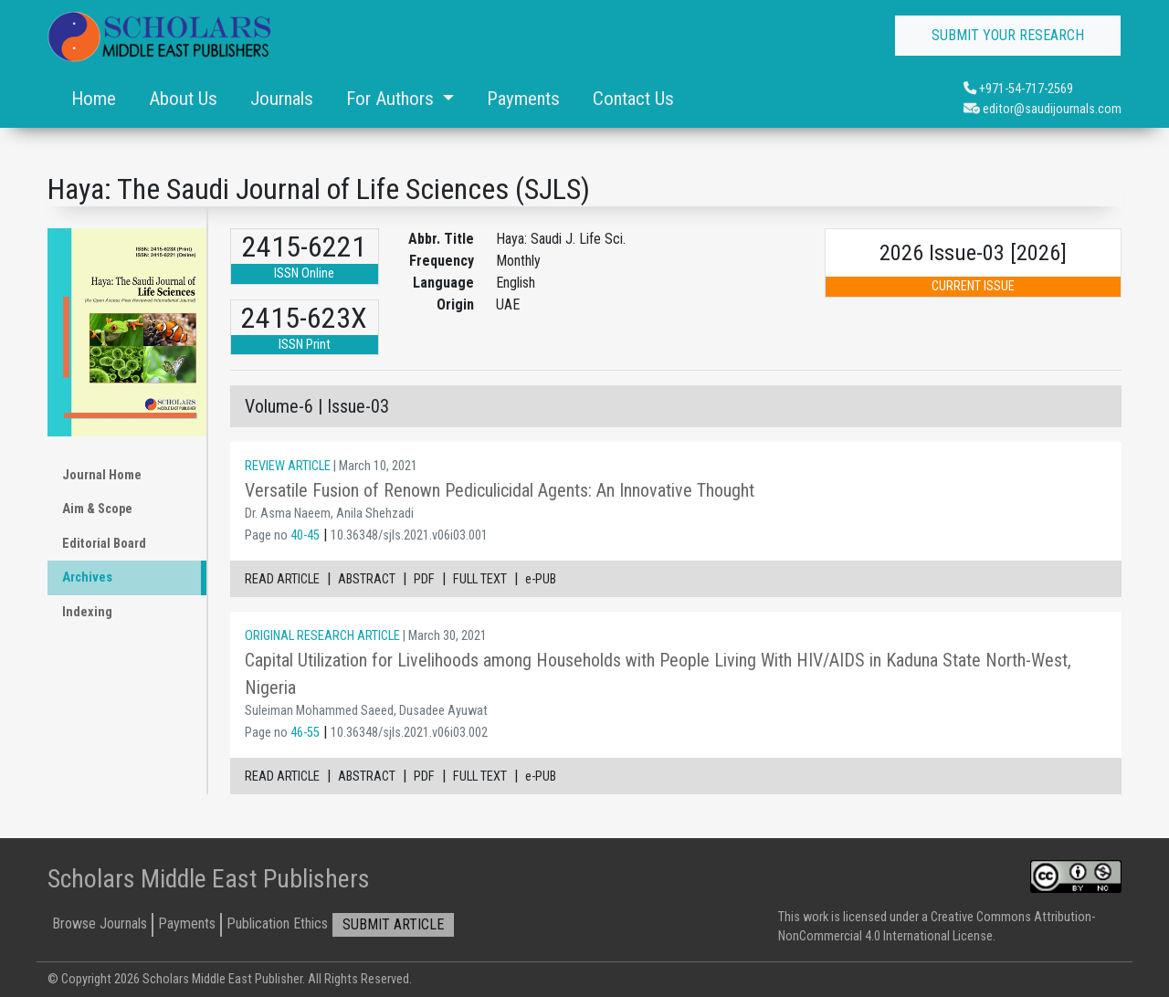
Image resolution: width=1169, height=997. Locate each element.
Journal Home (102, 475)
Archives (87, 577)
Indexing (87, 612)
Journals (281, 99)
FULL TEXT (480, 579)
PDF (424, 579)
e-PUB (540, 579)
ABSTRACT (366, 579)
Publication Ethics (277, 923)
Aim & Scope (97, 509)
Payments (523, 99)
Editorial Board (104, 543)
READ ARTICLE (282, 579)
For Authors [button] (392, 99)
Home (93, 99)
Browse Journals (99, 923)
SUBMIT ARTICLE (393, 924)
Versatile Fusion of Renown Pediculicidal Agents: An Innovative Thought (499, 490)
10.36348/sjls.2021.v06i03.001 (409, 535)
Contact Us (633, 99)
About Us (183, 99)
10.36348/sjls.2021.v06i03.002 (409, 732)
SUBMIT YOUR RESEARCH (1008, 35)
